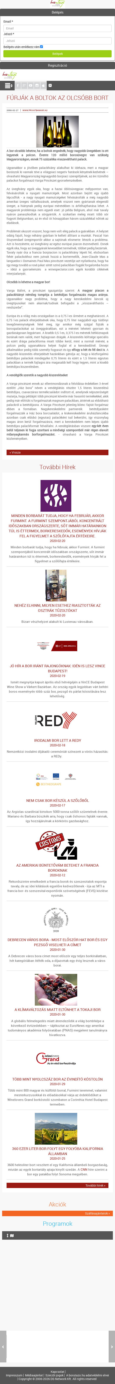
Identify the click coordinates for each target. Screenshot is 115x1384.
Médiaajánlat (34, 1375)
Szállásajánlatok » (97, 1213)
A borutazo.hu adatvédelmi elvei (87, 1375)
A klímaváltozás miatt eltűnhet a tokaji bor (57, 1012)
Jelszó (8, 34)
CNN (84, 1169)
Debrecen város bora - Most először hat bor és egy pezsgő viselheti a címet (57, 944)
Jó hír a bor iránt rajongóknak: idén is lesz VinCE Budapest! (57, 670)
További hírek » (95, 1185)
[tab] (57, 12)
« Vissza (15, 452)
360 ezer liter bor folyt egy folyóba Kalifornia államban (57, 1153)
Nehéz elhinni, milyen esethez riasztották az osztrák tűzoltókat (57, 610)
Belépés (57, 12)
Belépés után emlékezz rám (21, 47)
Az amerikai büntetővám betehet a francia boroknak (57, 870)
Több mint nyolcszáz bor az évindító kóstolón (57, 1081)
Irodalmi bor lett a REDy (57, 743)
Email (8, 21)
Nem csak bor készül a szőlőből (57, 803)
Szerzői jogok (54, 1375)
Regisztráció (57, 65)
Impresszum (14, 1375)
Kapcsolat (57, 1371)
